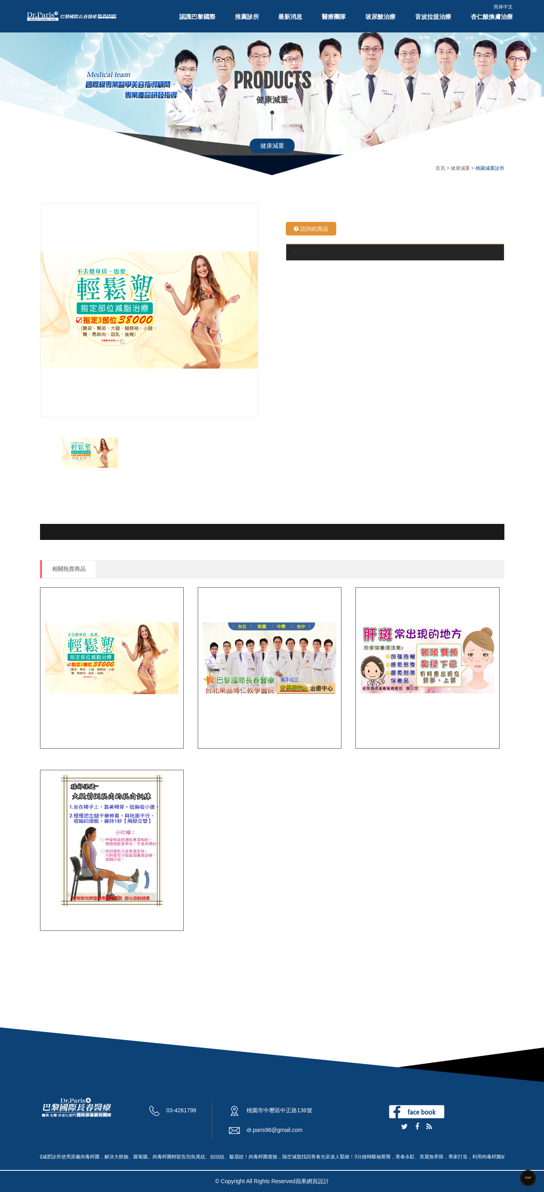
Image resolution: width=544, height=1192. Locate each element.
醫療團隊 (334, 16)
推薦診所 (247, 16)
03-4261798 (182, 1110)
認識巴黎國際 (197, 16)
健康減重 (272, 145)
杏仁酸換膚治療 (492, 16)
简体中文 (503, 7)
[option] (149, 310)
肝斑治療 (374, 734)
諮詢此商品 (311, 229)
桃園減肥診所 (223, 734)
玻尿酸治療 (380, 16)
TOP (528, 1178)
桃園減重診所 (65, 734)
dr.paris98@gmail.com (275, 1130)
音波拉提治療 (433, 16)
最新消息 (290, 16)
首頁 (440, 168)
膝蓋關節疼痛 (65, 916)
